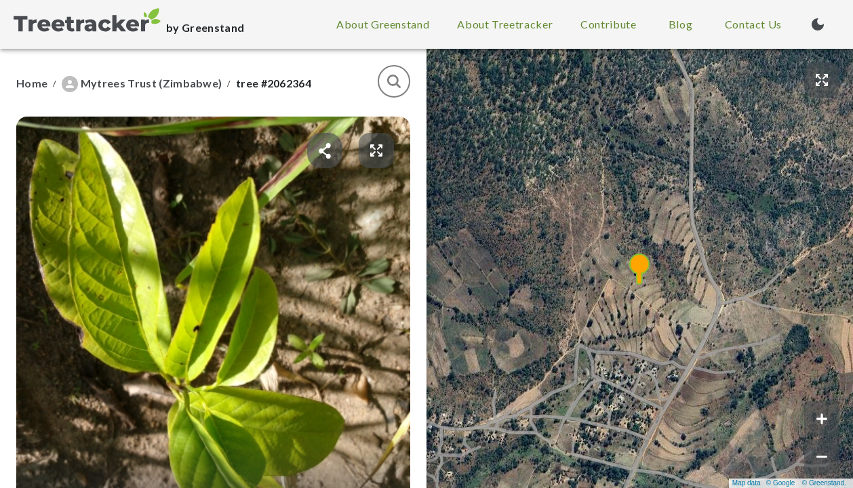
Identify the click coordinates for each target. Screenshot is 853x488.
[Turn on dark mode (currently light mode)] (817, 24)
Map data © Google (763, 483)
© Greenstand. (824, 483)
